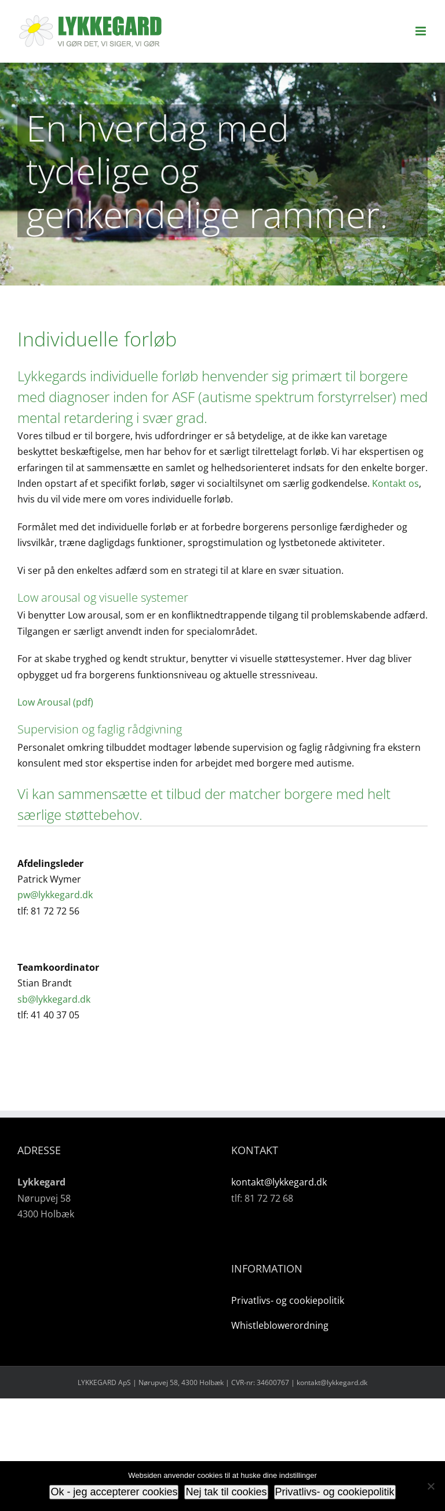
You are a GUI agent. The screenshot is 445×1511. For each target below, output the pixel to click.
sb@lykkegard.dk (53, 999)
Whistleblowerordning (280, 1325)
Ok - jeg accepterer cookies (113, 1492)
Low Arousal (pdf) (55, 702)
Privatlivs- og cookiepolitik (287, 1300)
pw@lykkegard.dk (55, 894)
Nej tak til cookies (226, 1492)
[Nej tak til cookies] (430, 1486)
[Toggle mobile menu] (421, 31)
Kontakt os (395, 483)
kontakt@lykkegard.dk (279, 1182)
